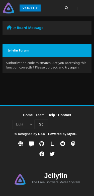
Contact (64, 115)
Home (28, 115)
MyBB (71, 134)
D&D (41, 134)
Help (51, 115)
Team (40, 115)
